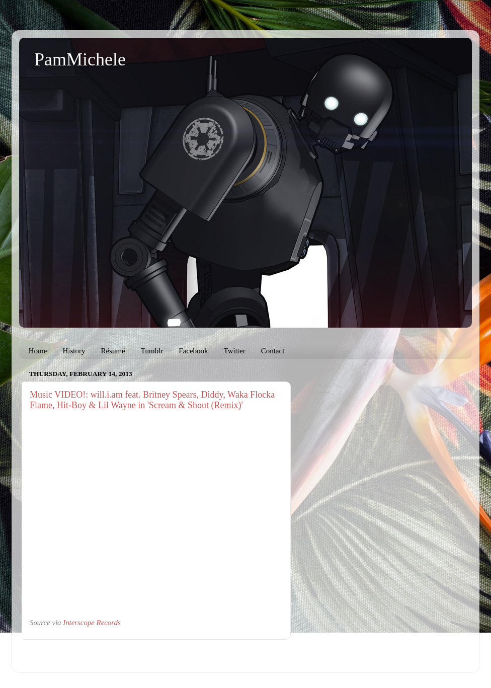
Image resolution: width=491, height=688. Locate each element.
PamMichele (80, 59)
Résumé (113, 351)
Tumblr (152, 351)
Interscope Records (91, 623)
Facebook (193, 351)
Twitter (234, 351)
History (73, 351)
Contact (273, 351)
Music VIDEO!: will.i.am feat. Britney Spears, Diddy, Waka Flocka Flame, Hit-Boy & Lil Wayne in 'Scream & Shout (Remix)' (152, 400)
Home (38, 351)
